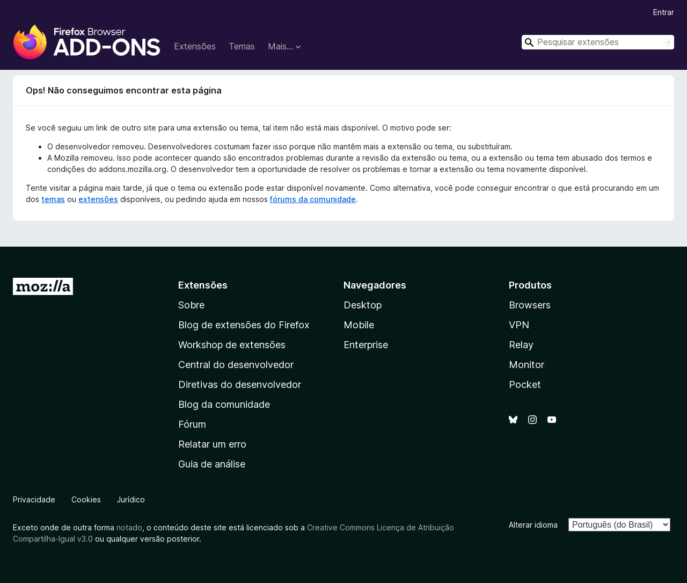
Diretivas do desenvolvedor (239, 384)
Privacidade (34, 499)
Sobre (191, 305)
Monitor (526, 364)
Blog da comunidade (224, 404)
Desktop (363, 305)
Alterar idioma (533, 524)
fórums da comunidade (313, 199)
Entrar (663, 12)
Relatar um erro (212, 444)
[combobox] (598, 42)
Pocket (525, 384)
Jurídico (131, 499)
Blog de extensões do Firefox (244, 324)
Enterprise (366, 344)
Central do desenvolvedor (236, 364)
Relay (521, 344)
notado (129, 527)
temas (53, 199)
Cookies (86, 499)
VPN (519, 324)
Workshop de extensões (232, 344)
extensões (98, 199)
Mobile (359, 324)
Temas (242, 46)
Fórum (192, 424)
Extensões (195, 46)
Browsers (530, 305)
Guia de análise (211, 464)
